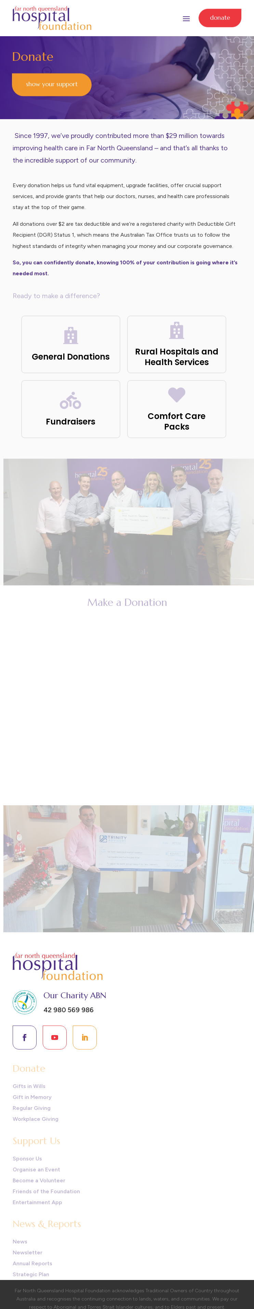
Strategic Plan (31, 1274)
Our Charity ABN (74, 995)
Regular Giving (32, 1108)
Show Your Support (52, 83)
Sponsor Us (27, 1158)
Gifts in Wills (29, 1086)
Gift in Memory (32, 1097)
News (20, 1241)
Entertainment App (37, 1202)
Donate (220, 16)
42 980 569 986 (68, 1010)
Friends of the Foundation (46, 1191)
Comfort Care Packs (176, 421)
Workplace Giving (35, 1119)
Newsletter (27, 1252)
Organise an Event (36, 1169)
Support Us (36, 1141)
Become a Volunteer (39, 1180)
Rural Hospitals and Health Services (176, 357)
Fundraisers (70, 421)
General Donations (71, 356)
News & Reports (47, 1224)
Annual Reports (32, 1263)
